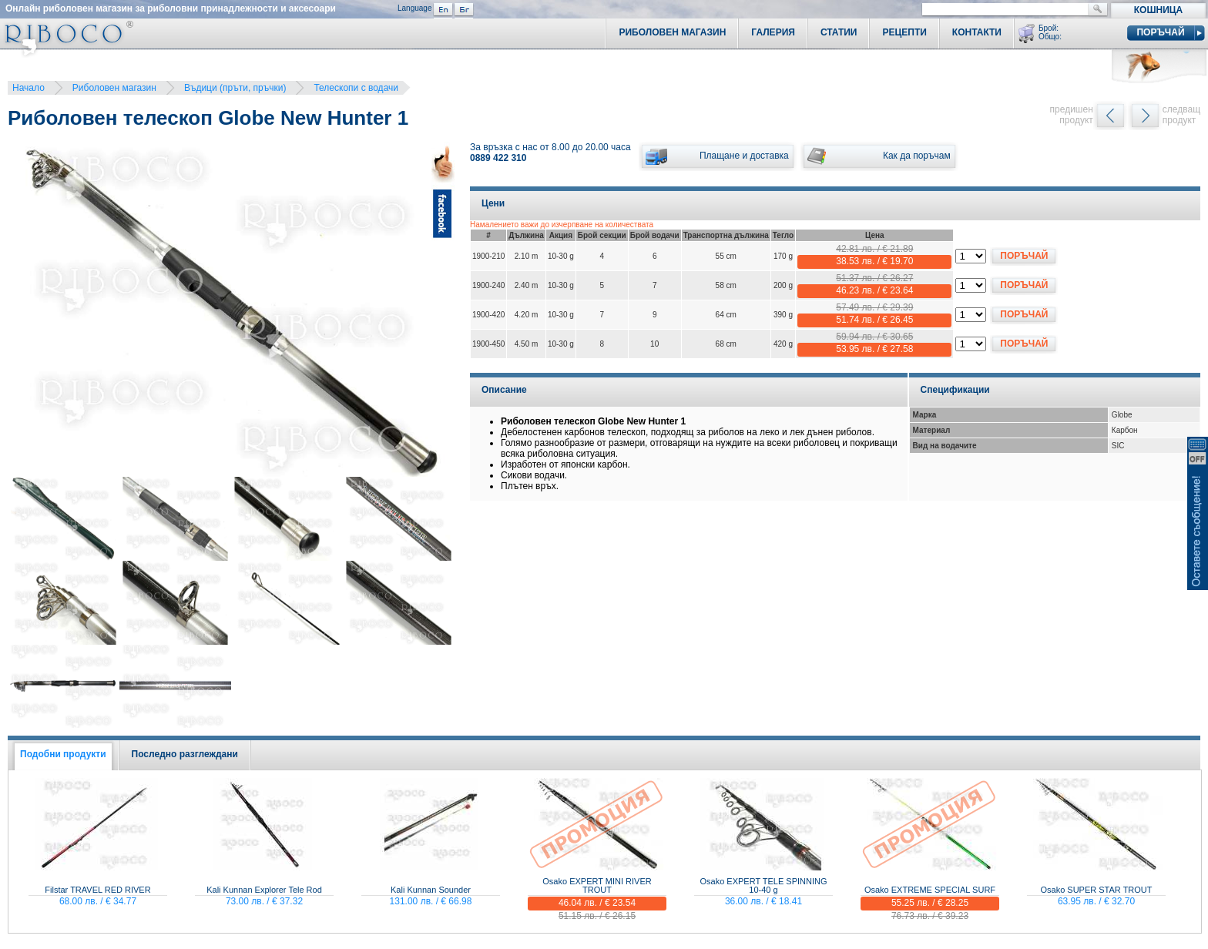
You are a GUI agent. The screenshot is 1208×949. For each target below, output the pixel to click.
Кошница (1158, 10)
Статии (838, 32)
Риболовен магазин (114, 87)
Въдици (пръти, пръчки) (235, 87)
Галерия (773, 32)
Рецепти (904, 32)
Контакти (977, 32)
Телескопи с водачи (356, 87)
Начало (28, 87)
